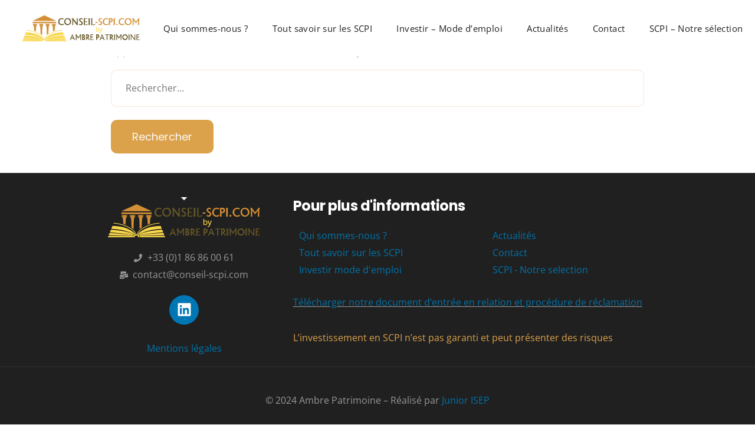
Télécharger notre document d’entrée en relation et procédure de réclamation (467, 302)
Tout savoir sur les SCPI (323, 28)
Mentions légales (184, 348)
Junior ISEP (466, 400)
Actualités (547, 28)
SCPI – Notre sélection (696, 28)
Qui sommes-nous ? (205, 28)
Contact (609, 28)
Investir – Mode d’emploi (449, 28)
